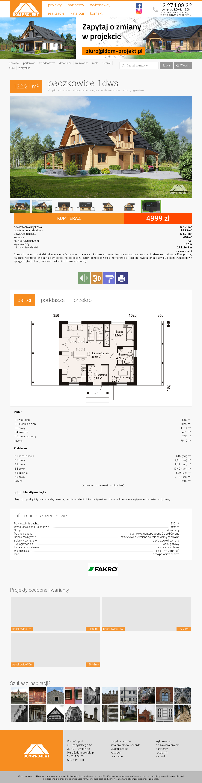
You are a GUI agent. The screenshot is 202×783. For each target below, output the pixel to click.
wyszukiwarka (119, 747)
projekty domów (121, 740)
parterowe (29, 63)
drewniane (65, 63)
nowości (14, 63)
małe (95, 63)
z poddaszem (47, 63)
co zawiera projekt (167, 743)
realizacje (56, 13)
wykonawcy (100, 5)
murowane (81, 63)
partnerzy (76, 5)
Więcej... (183, 65)
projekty (55, 5)
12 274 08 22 (175, 5)
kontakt (96, 13)
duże (12, 67)
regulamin (162, 751)
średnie (106, 63)
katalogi (77, 13)
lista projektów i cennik (125, 743)
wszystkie (24, 67)
